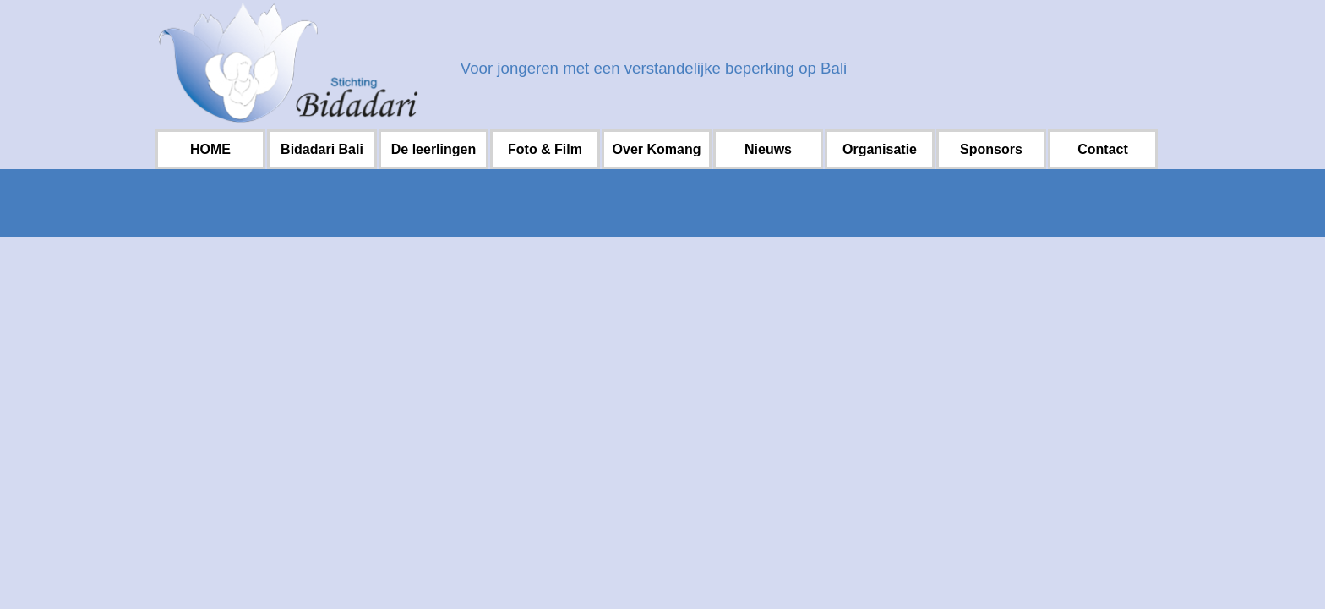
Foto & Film (545, 149)
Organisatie (879, 149)
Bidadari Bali (322, 149)
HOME (210, 149)
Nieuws (768, 149)
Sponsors (991, 149)
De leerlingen (433, 149)
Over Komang (657, 149)
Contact (1102, 149)
